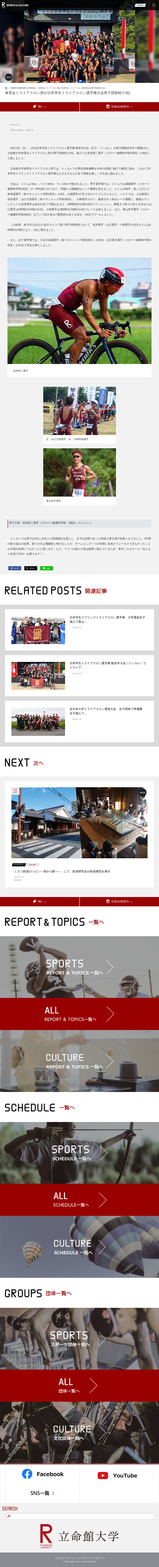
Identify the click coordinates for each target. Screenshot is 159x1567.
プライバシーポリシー (92, 1558)
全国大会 (29, 130)
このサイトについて (66, 1558)
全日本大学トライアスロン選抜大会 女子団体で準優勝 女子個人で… (107, 711)
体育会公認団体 (16, 130)
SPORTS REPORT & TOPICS (23, 88)
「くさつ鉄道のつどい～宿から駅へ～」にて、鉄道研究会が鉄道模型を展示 (60, 871)
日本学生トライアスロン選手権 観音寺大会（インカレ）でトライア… (108, 665)
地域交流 (18, 880)
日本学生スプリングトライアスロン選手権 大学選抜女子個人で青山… (107, 619)
